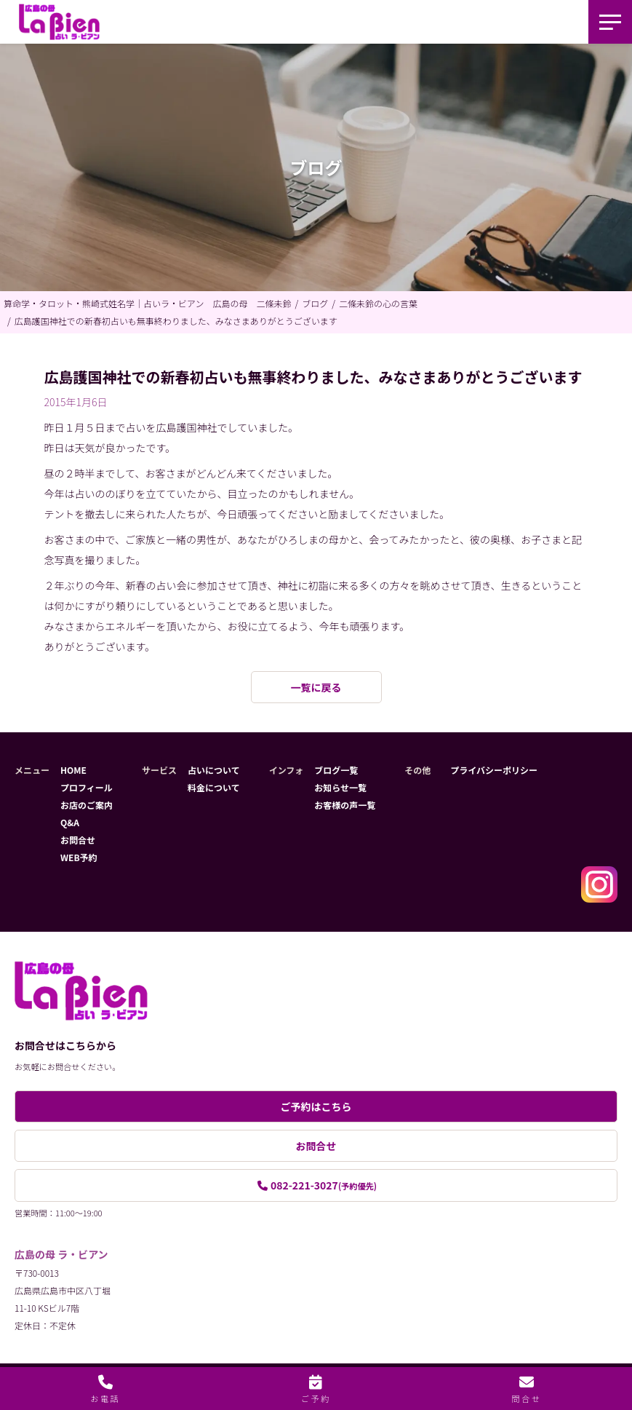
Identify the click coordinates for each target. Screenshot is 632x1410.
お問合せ (77, 839)
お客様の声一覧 (344, 805)
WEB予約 (78, 857)
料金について (214, 787)
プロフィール (86, 787)
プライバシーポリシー (493, 770)
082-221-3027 (324, 1185)
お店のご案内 (86, 805)
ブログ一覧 (336, 770)
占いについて (214, 770)
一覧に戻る (316, 687)
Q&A (69, 822)
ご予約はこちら (316, 1106)
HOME (73, 770)
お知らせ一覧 (340, 787)
